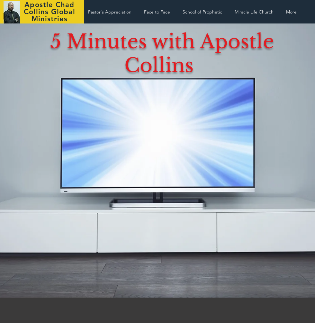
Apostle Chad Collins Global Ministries (49, 11)
